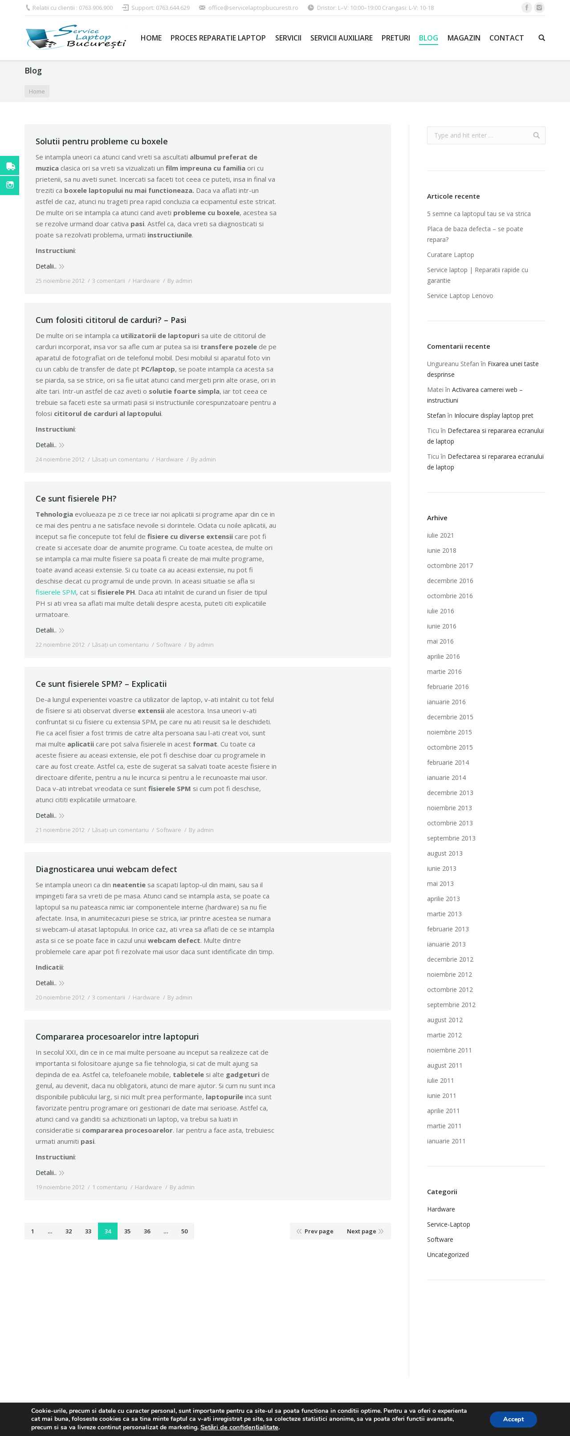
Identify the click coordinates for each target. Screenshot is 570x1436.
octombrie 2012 (450, 989)
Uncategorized (448, 1254)
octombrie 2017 (450, 565)
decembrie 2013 (450, 792)
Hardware (146, 281)
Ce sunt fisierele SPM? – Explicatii (101, 683)
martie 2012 (444, 1035)
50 (184, 1231)
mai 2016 (440, 641)
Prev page (319, 1231)
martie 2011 (444, 1126)
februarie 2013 (448, 929)
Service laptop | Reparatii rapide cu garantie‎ (477, 275)
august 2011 (445, 1065)
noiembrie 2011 (449, 1050)
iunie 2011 (441, 1095)
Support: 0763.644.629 (160, 8)
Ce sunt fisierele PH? (76, 498)
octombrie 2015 (450, 747)
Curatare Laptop (450, 254)
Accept (513, 1419)
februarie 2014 (448, 762)
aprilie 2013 (443, 898)
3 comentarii (108, 281)
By (179, 281)
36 (147, 1231)
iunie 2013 (441, 868)
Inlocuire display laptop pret (493, 415)
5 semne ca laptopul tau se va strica (479, 213)
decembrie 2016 (450, 580)
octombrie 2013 (450, 823)
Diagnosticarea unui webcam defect (106, 869)
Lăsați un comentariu (120, 459)
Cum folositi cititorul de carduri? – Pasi (111, 319)
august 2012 (445, 1020)
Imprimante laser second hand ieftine (476, 1328)
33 (88, 1231)
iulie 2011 (440, 1080)
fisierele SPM (56, 591)
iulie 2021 (440, 535)
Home (37, 91)
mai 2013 (440, 883)
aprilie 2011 (443, 1110)
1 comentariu (109, 1187)
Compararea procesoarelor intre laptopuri (117, 1036)
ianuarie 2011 (446, 1141)
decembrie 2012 (450, 959)
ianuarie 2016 (446, 702)
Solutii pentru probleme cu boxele (102, 141)
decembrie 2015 (450, 717)
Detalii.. (46, 266)
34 (108, 1231)
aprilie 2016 (443, 656)
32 (68, 1231)
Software (168, 644)
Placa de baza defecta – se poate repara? (475, 234)
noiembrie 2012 (449, 974)
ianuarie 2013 (446, 944)
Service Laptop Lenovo (460, 295)
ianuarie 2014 (446, 777)
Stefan (436, 415)
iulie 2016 (440, 611)
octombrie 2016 (450, 596)
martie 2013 (444, 914)
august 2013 (445, 853)
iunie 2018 (441, 550)
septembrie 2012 (451, 1004)
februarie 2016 (448, 686)
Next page (361, 1231)
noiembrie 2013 (449, 808)
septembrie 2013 (451, 838)
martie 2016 (444, 671)
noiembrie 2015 (449, 732)
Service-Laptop (448, 1224)
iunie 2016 (441, 626)
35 (127, 1231)
